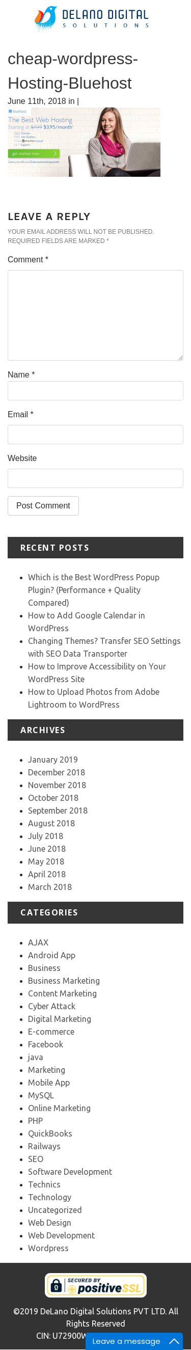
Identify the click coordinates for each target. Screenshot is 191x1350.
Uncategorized (55, 1209)
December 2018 (56, 772)
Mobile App (49, 1082)
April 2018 (47, 874)
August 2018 (51, 823)
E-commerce (51, 1031)
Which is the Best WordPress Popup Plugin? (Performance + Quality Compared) (93, 590)
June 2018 (47, 848)
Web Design (49, 1222)
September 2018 (58, 810)
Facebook (45, 1044)
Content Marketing (62, 993)
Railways (44, 1146)
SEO (35, 1159)
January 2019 (53, 759)
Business (44, 968)
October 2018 (53, 797)
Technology (49, 1197)
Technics (44, 1184)
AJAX (38, 942)
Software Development (70, 1171)
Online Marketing (59, 1108)
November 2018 (57, 785)
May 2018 (46, 861)
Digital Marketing (59, 1018)
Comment (28, 259)
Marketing (46, 1069)
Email (21, 414)
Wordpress (48, 1248)
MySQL (41, 1095)
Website (22, 458)
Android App (51, 955)
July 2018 (45, 836)
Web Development (61, 1235)
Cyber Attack (51, 1006)
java (35, 1057)
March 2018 (50, 887)
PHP (35, 1120)
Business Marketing (64, 980)
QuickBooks (50, 1133)
